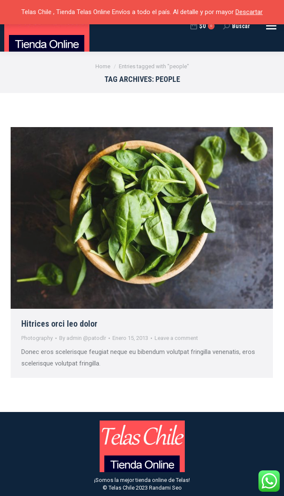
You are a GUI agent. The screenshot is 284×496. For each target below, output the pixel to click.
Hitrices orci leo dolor (59, 324)
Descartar (249, 12)
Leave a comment (176, 338)
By (82, 338)
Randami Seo (165, 487)
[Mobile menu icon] (271, 25)
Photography (37, 338)
